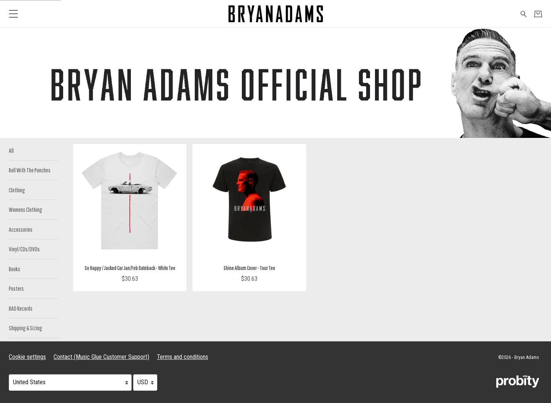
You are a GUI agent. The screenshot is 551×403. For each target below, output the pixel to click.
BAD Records (21, 308)
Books (14, 268)
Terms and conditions (182, 356)
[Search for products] (523, 13)
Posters (16, 288)
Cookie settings (27, 356)
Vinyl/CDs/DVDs (24, 248)
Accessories (21, 229)
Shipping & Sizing (25, 327)
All (11, 150)
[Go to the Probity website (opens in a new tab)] (517, 381)
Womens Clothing (25, 209)
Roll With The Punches (30, 170)
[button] (13, 13)
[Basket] (538, 14)
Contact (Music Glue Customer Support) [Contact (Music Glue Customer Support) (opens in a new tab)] (101, 356)
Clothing (17, 189)
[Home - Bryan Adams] (275, 13)
